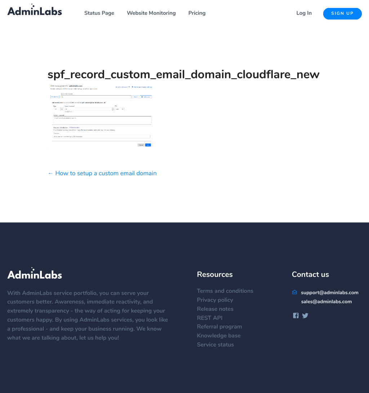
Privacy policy (218, 300)
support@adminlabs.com (325, 292)
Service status (219, 345)
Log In (304, 13)
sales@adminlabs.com (326, 301)
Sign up (342, 14)
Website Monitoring (151, 13)
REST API (213, 318)
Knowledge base (222, 336)
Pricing (197, 13)
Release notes (218, 309)
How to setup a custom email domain (105, 174)
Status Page (99, 13)
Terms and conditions (229, 291)
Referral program (223, 327)
